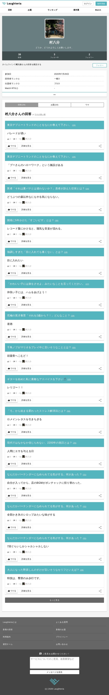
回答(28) (21, 105)
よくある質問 (62, 622)
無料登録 (101, 4)
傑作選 (76, 10)
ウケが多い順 (40, 115)
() (74, 125)
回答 (10, 10)
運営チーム (8, 644)
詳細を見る (26, 146)
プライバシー (62, 637)
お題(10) (54, 105)
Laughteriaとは (10, 622)
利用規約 (7, 637)
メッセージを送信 (54, 674)
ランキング (53, 10)
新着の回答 (8, 629)
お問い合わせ (62, 644)
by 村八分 (25, 138)
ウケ (87, 105)
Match (98, 10)
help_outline (19, 79)
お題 (30, 10)
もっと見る (55, 600)
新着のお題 (61, 629)
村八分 (54, 42)
